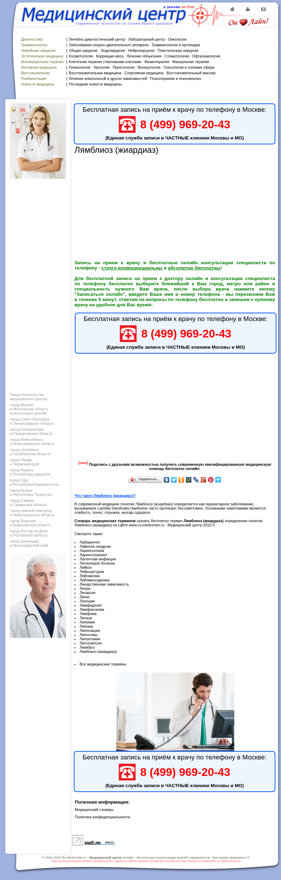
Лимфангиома (92, 609)
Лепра (85, 588)
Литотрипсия (91, 643)
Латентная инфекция (98, 559)
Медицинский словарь (94, 809)
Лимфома (88, 614)
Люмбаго (87, 647)
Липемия (87, 622)
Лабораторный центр (146, 39)
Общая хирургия (83, 50)
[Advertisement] (37, 284)
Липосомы (89, 635)
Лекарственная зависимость (104, 584)
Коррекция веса (109, 56)
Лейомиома (90, 576)
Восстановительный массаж (190, 73)
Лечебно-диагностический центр (97, 39)
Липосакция (90, 630)
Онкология (177, 39)
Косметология (81, 56)
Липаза (86, 618)
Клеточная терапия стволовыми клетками (105, 62)
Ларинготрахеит (93, 555)
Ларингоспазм (92, 550)
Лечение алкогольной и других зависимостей (108, 78)
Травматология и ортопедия (175, 45)
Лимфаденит (91, 605)
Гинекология (79, 67)
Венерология (149, 67)
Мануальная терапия (190, 62)
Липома (86, 626)
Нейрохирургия (141, 50)
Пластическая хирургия (178, 50)
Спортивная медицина (143, 73)
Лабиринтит (90, 542)
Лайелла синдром (95, 546)
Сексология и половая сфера (188, 67)
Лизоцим (87, 601)
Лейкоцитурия (92, 571)
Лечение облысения (143, 56)
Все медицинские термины (103, 664)
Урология (101, 67)
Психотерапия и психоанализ (175, 78)
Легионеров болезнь (97, 563)
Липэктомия (90, 639)
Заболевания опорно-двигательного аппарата (109, 45)
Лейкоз (86, 567)
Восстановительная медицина (95, 73)
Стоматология (176, 56)
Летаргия (88, 593)
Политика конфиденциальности (102, 817)
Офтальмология (206, 56)
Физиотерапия (156, 62)
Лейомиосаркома (95, 580)
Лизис (85, 597)
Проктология (124, 67)
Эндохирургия (112, 50)
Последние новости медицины (95, 84)
